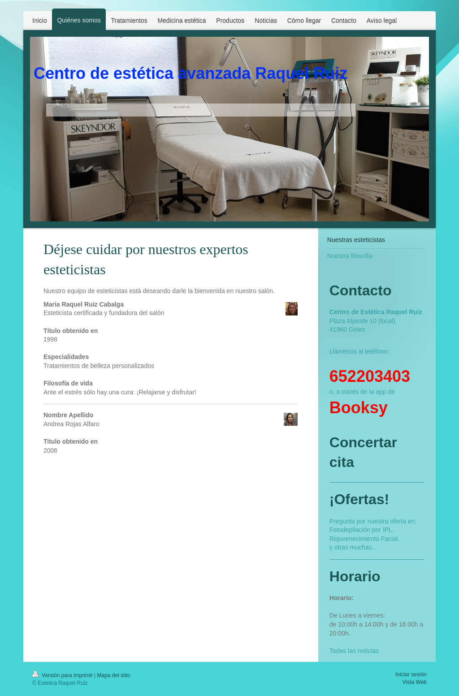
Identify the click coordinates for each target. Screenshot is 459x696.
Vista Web (415, 682)
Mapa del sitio (113, 675)
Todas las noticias (354, 650)
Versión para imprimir (63, 675)
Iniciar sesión (411, 674)
